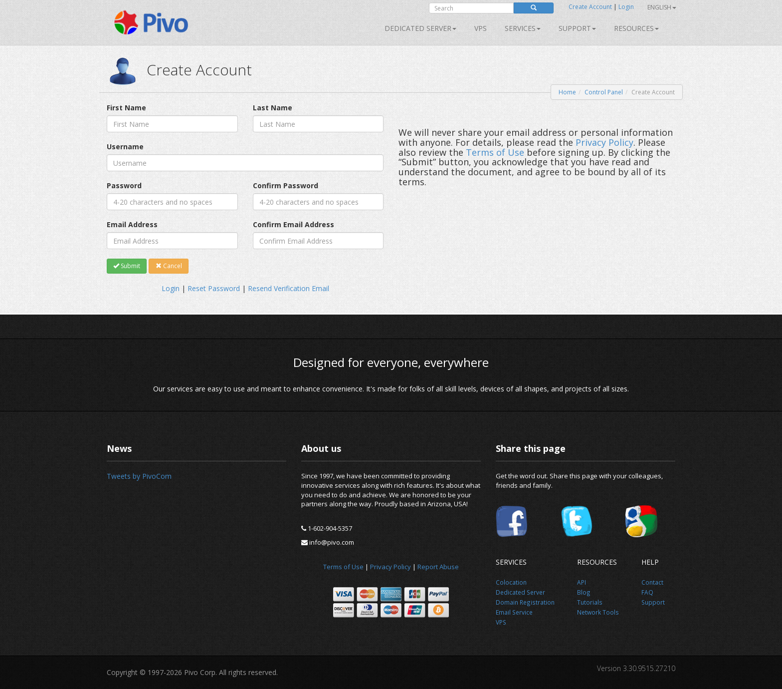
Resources (636, 28)
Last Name (272, 107)
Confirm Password (285, 185)
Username (125, 146)
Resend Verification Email (288, 288)
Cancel (169, 266)
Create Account (590, 6)
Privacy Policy (604, 142)
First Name (126, 107)
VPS (480, 28)
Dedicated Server (420, 28)
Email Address (132, 224)
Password (124, 185)
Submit (126, 266)
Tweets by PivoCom (139, 476)
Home (567, 92)
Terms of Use (495, 152)
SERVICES (523, 28)
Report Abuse (438, 566)
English (661, 7)
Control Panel (604, 92)
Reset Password (214, 288)
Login (626, 6)
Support (577, 28)
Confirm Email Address (293, 224)
